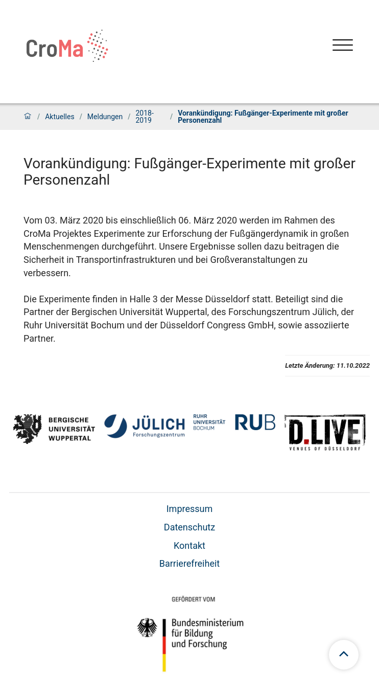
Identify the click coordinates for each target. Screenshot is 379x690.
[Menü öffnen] (343, 46)
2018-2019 (144, 116)
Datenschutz (189, 527)
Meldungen (105, 116)
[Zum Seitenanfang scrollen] (344, 655)
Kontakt (189, 545)
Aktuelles (59, 116)
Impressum (190, 508)
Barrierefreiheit (189, 563)
